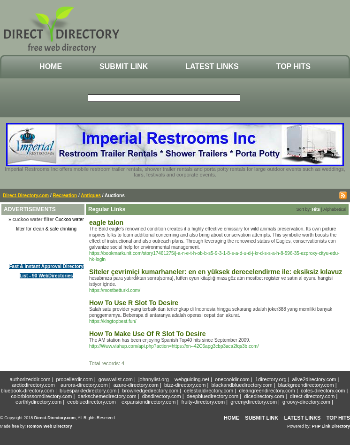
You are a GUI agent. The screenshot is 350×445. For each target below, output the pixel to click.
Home (50, 66)
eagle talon (106, 222)
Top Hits (293, 66)
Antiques (91, 195)
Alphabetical (334, 209)
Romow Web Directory (49, 426)
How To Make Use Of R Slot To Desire (147, 334)
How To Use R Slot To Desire (133, 303)
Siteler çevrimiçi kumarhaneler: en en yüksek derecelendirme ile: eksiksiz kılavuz (215, 272)
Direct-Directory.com (26, 195)
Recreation (65, 195)
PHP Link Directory (331, 426)
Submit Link (123, 66)
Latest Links (211, 66)
